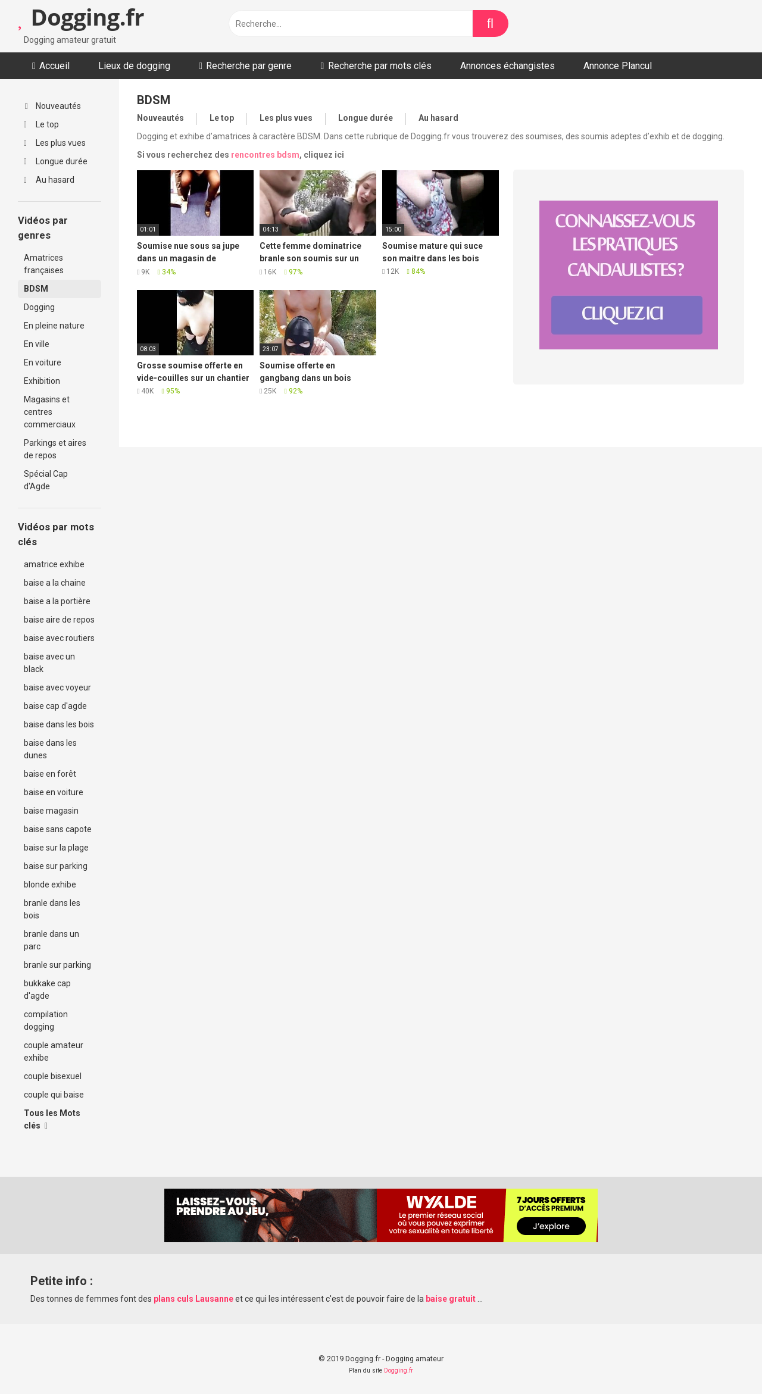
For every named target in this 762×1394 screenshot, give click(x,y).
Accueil (54, 65)
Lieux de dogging (134, 65)
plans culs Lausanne (193, 1299)
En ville (36, 344)
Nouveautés (53, 106)
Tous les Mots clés (52, 1119)
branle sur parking (57, 965)
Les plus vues (55, 143)
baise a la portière (57, 601)
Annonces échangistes (507, 65)
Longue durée (56, 161)
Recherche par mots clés (380, 65)
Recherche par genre (249, 65)
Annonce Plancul (617, 65)
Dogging (39, 307)
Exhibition (42, 381)
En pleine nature (54, 325)
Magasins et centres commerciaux (50, 412)
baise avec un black (49, 663)
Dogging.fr (81, 16)
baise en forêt (50, 774)
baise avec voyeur (57, 687)
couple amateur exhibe (53, 1051)
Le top (41, 124)
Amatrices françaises (44, 264)
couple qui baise (54, 1094)
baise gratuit (451, 1299)
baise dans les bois (59, 724)
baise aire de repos (59, 619)
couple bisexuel (53, 1076)
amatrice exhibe (54, 564)
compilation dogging (46, 1020)
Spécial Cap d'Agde (46, 480)
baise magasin (51, 810)
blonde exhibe (50, 884)
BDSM (36, 288)
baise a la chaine (55, 582)
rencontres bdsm (265, 155)
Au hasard (49, 180)
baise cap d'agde (55, 706)
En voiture (42, 362)
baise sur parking (56, 866)
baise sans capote (58, 829)
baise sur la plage (56, 847)
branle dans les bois (52, 909)
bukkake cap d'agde (47, 990)
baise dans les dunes (50, 749)
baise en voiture (53, 792)
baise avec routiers (59, 638)
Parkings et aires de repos (55, 449)
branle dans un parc (51, 940)
